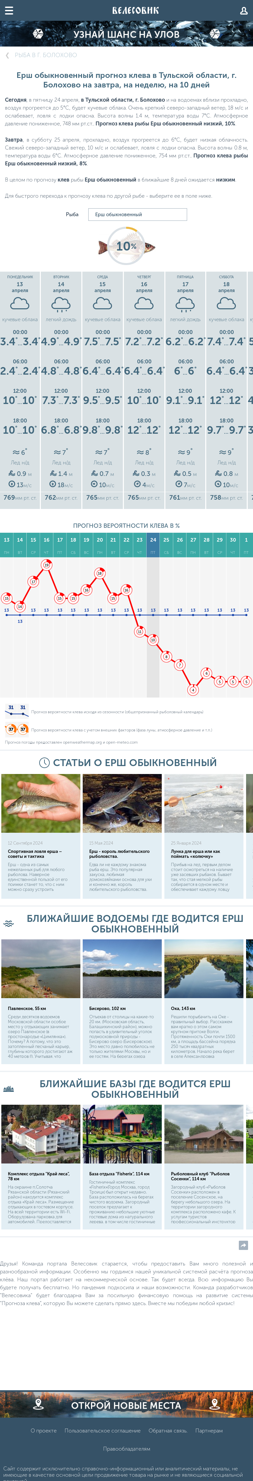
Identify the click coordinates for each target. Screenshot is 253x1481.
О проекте (44, 1431)
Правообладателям (126, 1449)
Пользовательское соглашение (103, 1431)
